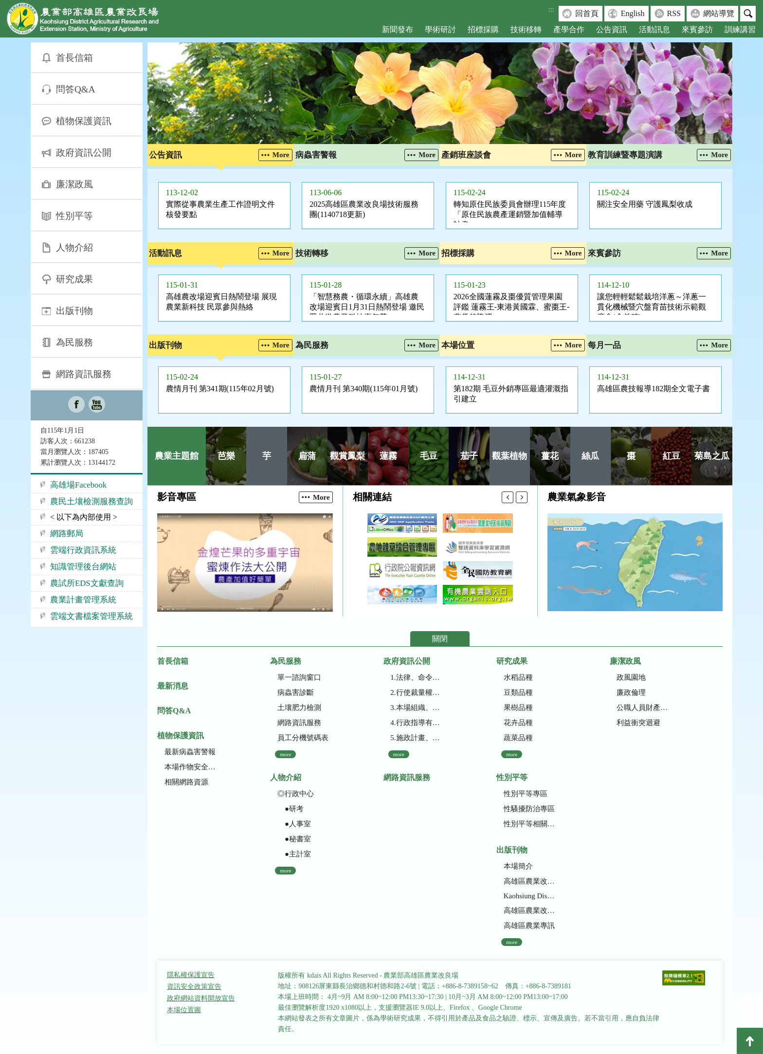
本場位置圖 (184, 1010)
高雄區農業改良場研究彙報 (529, 881)
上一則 (507, 497)
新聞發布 (397, 29)
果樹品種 (518, 707)
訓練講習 (740, 29)
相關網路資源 (186, 782)
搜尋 (748, 13)
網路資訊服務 (83, 374)
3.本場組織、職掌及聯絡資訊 (415, 707)
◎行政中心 (295, 794)
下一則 (521, 497)
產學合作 (568, 29)
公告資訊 (611, 29)
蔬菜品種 (518, 738)
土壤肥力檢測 (299, 707)
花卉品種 (518, 723)
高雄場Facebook (78, 485)
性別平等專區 (525, 794)
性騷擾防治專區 (529, 809)
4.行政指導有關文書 (415, 723)
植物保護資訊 (83, 121)
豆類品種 (518, 692)
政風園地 (631, 677)
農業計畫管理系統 (83, 599)
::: (551, 9)
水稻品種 (518, 677)
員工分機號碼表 (302, 738)
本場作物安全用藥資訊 (190, 767)
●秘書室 (294, 839)
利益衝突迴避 (638, 723)
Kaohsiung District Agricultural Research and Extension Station (529, 896)
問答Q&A (75, 89)
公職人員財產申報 (642, 707)
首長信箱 (74, 58)
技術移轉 (526, 29)
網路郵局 (66, 533)
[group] (439, 93)
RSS (674, 13)
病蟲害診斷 (295, 692)
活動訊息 (654, 29)
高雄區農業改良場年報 (529, 910)
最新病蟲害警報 (190, 752)
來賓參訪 (697, 29)
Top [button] (750, 1041)
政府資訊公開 (83, 152)
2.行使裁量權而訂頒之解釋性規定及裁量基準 (415, 692)
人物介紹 (74, 247)
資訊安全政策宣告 (194, 986)
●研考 (290, 809)
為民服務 (74, 342)
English (633, 13)
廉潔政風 (74, 184)
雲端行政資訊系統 (83, 550)
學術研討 (440, 29)
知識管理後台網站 (83, 566)
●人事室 (294, 824)
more (285, 754)
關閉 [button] (440, 639)
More (281, 155)
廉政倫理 (631, 692)
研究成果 (74, 279)
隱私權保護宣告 (191, 975)
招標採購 (483, 29)
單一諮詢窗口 (299, 677)
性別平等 (74, 216)
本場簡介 (518, 866)
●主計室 (294, 854)
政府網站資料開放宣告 (201, 998)
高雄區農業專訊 (529, 925)
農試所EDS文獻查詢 (87, 583)
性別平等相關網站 (529, 824)
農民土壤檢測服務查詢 (91, 501)
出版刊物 (74, 311)
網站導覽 (718, 13)
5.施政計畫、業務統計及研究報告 (415, 738)
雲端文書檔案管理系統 (91, 616)
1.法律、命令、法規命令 (415, 677)
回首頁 (587, 13)
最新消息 (172, 686)
